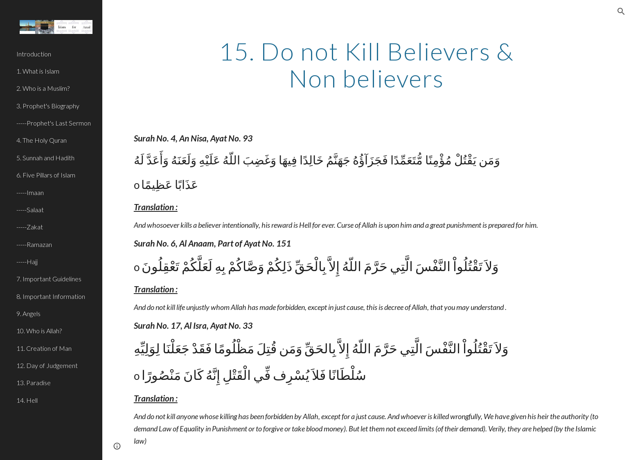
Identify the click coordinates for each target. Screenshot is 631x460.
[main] (366, 64)
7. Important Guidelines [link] (48, 279)
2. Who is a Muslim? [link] (43, 88)
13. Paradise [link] (33, 382)
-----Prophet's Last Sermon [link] (53, 123)
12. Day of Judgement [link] (47, 365)
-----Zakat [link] (29, 227)
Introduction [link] (33, 54)
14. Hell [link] (27, 400)
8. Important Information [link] (50, 296)
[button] (621, 11)
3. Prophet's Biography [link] (47, 106)
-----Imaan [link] (30, 192)
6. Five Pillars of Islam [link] (45, 175)
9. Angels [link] (28, 313)
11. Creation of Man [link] (44, 348)
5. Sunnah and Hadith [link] (45, 158)
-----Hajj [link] (27, 261)
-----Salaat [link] (30, 209)
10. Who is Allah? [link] (39, 330)
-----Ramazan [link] (34, 244)
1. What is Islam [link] (37, 71)
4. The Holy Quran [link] (41, 140)
